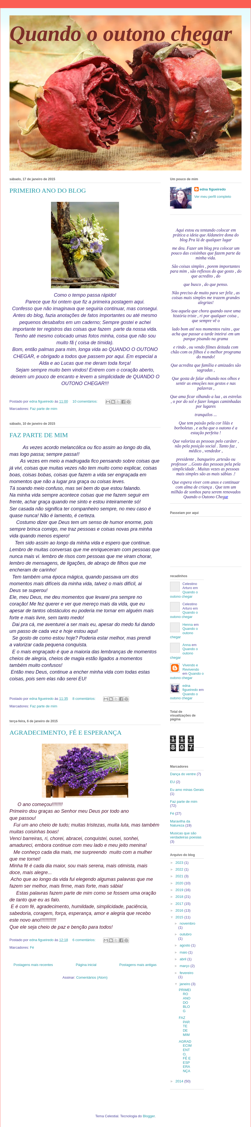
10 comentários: (86, 401)
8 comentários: (85, 699)
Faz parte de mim (43, 409)
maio (184, 952)
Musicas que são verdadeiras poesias (185, 835)
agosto (185, 945)
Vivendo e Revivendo (190, 667)
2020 (179, 883)
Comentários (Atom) (91, 977)
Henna (187, 625)
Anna (186, 645)
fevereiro (187, 973)
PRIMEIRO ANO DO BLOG (47, 190)
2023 (179, 863)
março (185, 966)
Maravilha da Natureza (180, 823)
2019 (179, 890)
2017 (179, 904)
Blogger (149, 1116)
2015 (179, 917)
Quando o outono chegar (120, 33)
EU (172, 782)
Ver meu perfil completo (212, 197)
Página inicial (86, 965)
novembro (187, 923)
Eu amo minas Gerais (187, 790)
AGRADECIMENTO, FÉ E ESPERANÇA (65, 732)
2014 (179, 1081)
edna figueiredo (213, 189)
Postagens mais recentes (33, 965)
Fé (32, 947)
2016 (179, 910)
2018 (179, 897)
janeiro (185, 984)
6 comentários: (85, 940)
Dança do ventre (183, 774)
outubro (186, 934)
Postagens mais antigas (138, 965)
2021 (179, 876)
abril (183, 959)
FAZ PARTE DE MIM (38, 435)
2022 (179, 869)
